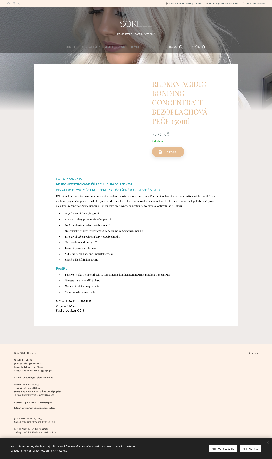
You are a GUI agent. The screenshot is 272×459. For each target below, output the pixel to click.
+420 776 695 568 (256, 3)
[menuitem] (102, 47)
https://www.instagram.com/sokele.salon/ (34, 407)
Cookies (253, 352)
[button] (141, 47)
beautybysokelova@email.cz (224, 3)
